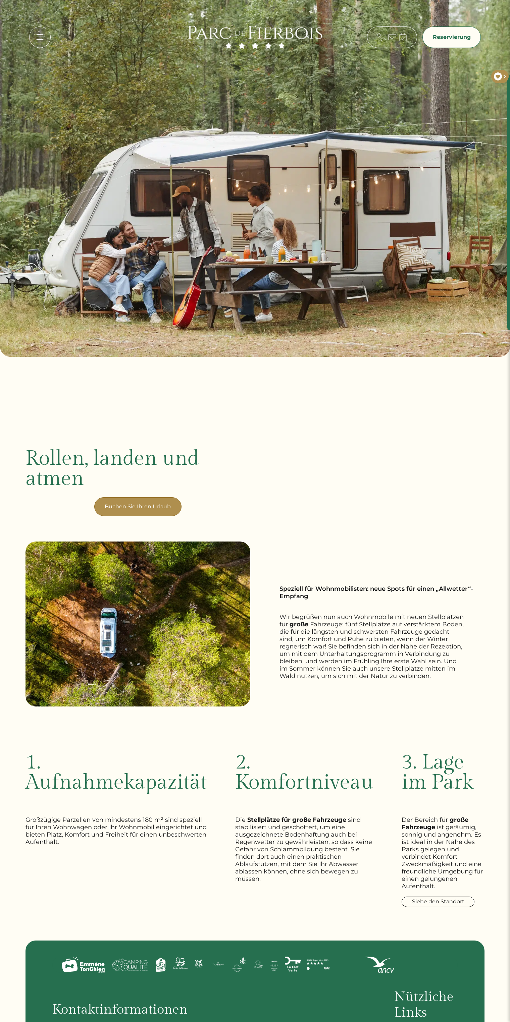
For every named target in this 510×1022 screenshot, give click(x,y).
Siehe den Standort (440, 902)
